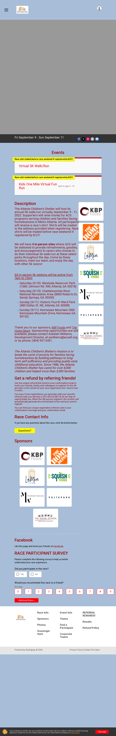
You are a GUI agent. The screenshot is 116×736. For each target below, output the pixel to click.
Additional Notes (26, 488)
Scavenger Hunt (43, 520)
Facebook (58, 433)
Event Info (66, 500)
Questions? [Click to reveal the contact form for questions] (24, 318)
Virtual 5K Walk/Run (34, 54)
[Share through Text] (97, 26)
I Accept (102, 732)
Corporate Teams (66, 523)
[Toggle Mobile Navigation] (6, 10)
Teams (64, 506)
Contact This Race (92, 537)
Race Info (43, 500)
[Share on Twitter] (84, 26)
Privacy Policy (76, 537)
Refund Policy (91, 515)
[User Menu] (99, 8)
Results (87, 509)
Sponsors (43, 506)
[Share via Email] (92, 26)
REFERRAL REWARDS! (89, 502)
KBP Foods (58, 215)
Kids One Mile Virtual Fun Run (38, 73)
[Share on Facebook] (79, 26)
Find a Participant (66, 514)
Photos (41, 512)
